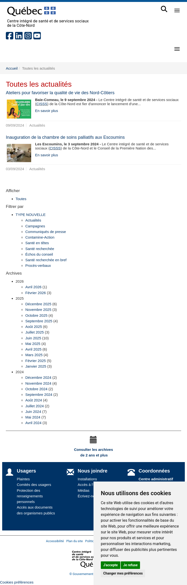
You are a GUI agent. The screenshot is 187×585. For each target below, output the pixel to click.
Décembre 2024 (38, 377)
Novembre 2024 (38, 383)
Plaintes (23, 479)
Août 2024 (33, 400)
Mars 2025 (34, 355)
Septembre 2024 (38, 394)
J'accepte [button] (110, 565)
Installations (87, 479)
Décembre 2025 (38, 304)
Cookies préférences (17, 582)
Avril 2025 (33, 349)
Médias (83, 490)
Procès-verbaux (38, 265)
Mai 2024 (32, 417)
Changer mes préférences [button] (123, 573)
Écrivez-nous (88, 496)
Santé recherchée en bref (45, 260)
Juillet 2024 (34, 406)
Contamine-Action (39, 237)
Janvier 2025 (35, 366)
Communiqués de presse (45, 232)
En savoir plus (46, 111)
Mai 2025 (32, 344)
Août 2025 (33, 327)
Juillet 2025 (34, 332)
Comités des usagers (34, 485)
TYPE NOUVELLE (31, 215)
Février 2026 (35, 293)
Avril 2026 (33, 287)
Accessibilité (55, 541)
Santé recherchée (39, 249)
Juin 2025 (33, 338)
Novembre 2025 (38, 309)
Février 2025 (35, 361)
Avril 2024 (33, 423)
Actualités (33, 220)
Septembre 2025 (38, 321)
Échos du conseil (39, 254)
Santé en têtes (37, 243)
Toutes (21, 199)
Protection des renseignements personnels (30, 496)
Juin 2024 (33, 411)
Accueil (12, 68)
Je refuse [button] (130, 565)
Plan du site (74, 541)
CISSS (41, 104)
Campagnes (35, 226)
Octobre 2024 (36, 389)
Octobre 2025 (36, 315)
